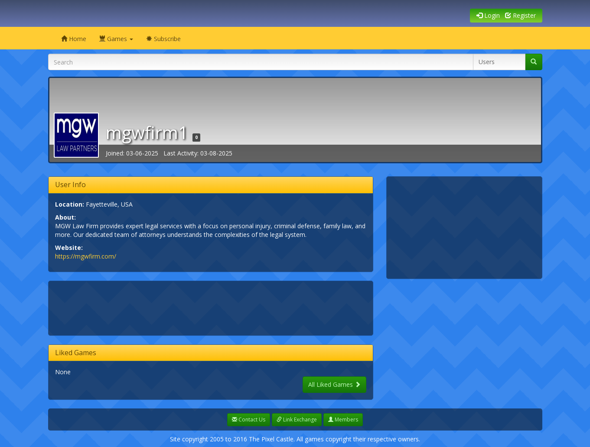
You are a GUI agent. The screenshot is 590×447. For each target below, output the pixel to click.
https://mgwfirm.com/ (85, 256)
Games (116, 39)
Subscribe (163, 39)
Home (73, 39)
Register (520, 15)
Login (488, 15)
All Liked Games (334, 384)
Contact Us (248, 419)
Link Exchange (297, 419)
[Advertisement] (213, 307)
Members (343, 419)
